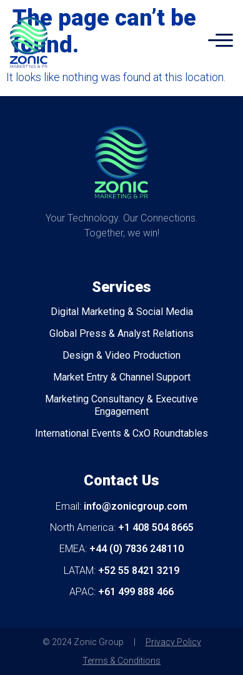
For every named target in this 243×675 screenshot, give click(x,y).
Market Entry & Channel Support (122, 377)
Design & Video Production (121, 355)
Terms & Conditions (121, 661)
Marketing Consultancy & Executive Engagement (121, 405)
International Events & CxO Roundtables (121, 433)
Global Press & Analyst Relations (121, 333)
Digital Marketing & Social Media (122, 312)
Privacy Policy (173, 642)
